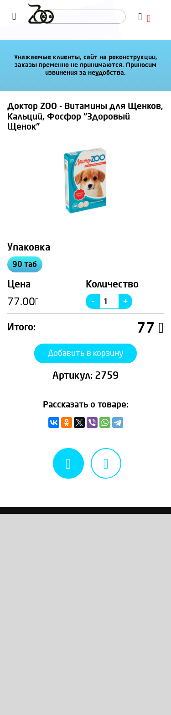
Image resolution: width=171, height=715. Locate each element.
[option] (85, 180)
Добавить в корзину (86, 353)
